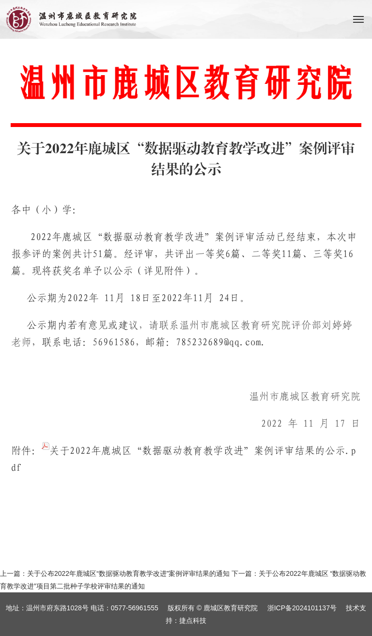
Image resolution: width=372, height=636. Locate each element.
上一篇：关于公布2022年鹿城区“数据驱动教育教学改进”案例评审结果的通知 (115, 573)
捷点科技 (192, 620)
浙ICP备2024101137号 (302, 608)
